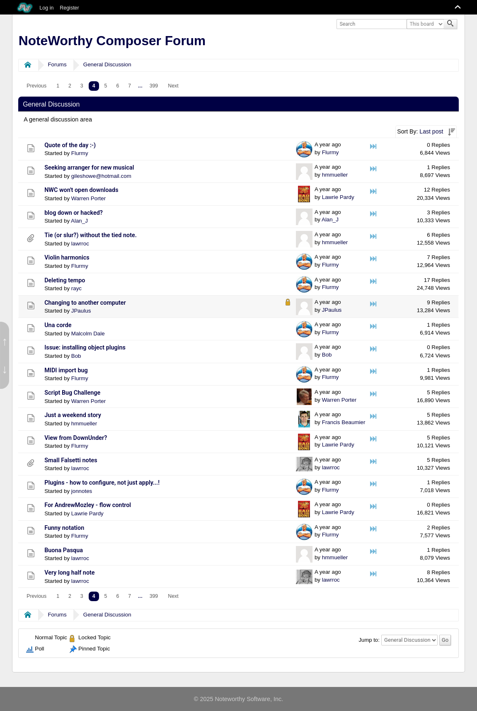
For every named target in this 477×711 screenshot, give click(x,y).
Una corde (57, 325)
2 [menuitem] (69, 86)
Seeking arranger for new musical (89, 167)
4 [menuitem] (93, 86)
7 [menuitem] (129, 86)
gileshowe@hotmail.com (101, 176)
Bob (76, 356)
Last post (431, 131)
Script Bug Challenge (72, 392)
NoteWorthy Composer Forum (112, 40)
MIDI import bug (66, 370)
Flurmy (79, 153)
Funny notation (64, 527)
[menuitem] (36, 86)
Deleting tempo (64, 280)
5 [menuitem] (105, 86)
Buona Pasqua (63, 550)
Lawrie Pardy (338, 197)
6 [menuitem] (117, 86)
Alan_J (79, 221)
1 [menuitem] (57, 86)
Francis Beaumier (344, 422)
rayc (76, 288)
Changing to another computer (85, 302)
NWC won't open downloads (81, 190)
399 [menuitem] (154, 86)
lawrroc (80, 243)
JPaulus (81, 311)
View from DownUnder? (75, 438)
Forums (57, 64)
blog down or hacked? (73, 212)
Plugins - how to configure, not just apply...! (102, 482)
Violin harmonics (67, 257)
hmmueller (335, 175)
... (140, 86)
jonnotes (81, 491)
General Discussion (107, 64)
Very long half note (69, 572)
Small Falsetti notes (70, 460)
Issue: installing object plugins (85, 347)
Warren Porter (88, 198)
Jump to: (369, 640)
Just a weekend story (72, 415)
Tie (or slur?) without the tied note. (90, 235)
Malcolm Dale (88, 333)
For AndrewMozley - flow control (87, 505)
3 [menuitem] (81, 86)
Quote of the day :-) (70, 145)
